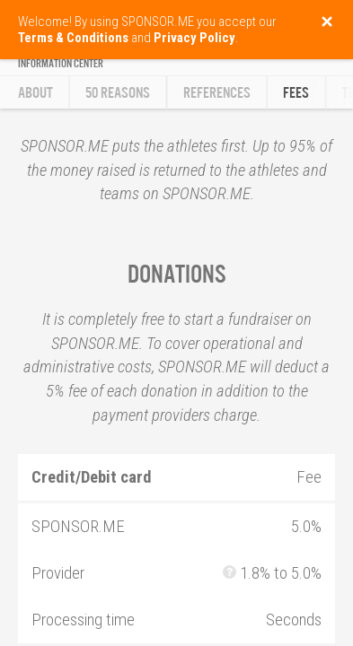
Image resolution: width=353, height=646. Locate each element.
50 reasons (117, 92)
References (217, 92)
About (35, 92)
